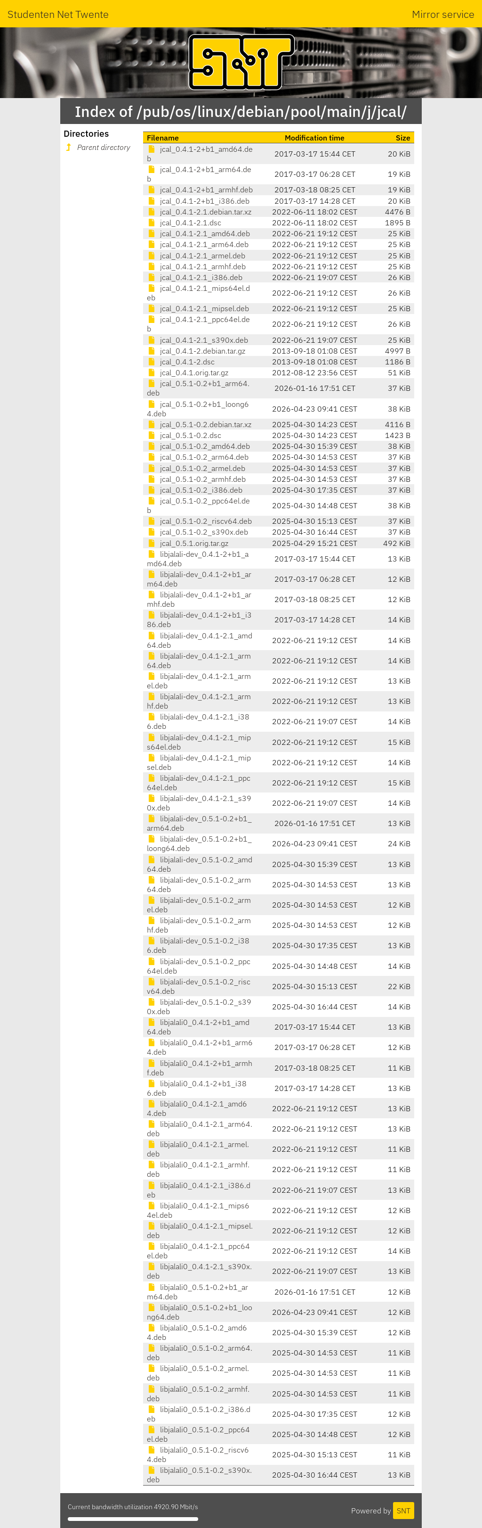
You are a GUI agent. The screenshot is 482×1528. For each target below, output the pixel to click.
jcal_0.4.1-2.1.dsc (184, 222)
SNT (403, 1510)
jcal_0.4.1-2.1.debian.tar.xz (199, 211)
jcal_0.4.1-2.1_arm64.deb (198, 244)
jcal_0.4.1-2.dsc (181, 361)
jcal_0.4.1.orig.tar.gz (187, 372)
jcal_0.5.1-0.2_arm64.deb (198, 457)
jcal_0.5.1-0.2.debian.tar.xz (199, 424)
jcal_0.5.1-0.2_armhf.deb (196, 479)
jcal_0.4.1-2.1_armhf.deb (196, 266)
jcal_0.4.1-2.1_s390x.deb (197, 340)
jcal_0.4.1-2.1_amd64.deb (198, 233)
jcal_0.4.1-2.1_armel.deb (196, 255)
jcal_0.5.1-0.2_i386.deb (194, 490)
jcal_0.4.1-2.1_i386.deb (194, 277)
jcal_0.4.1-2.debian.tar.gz (196, 350)
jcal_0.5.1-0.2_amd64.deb (198, 446)
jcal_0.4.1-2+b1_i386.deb (198, 201)
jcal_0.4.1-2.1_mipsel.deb (198, 308)
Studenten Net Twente (58, 14)
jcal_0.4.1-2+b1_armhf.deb (200, 189)
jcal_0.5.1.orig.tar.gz (187, 543)
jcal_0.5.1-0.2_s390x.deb (197, 532)
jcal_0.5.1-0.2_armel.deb (196, 468)
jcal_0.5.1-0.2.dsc (184, 435)
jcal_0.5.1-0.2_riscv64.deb (199, 521)
